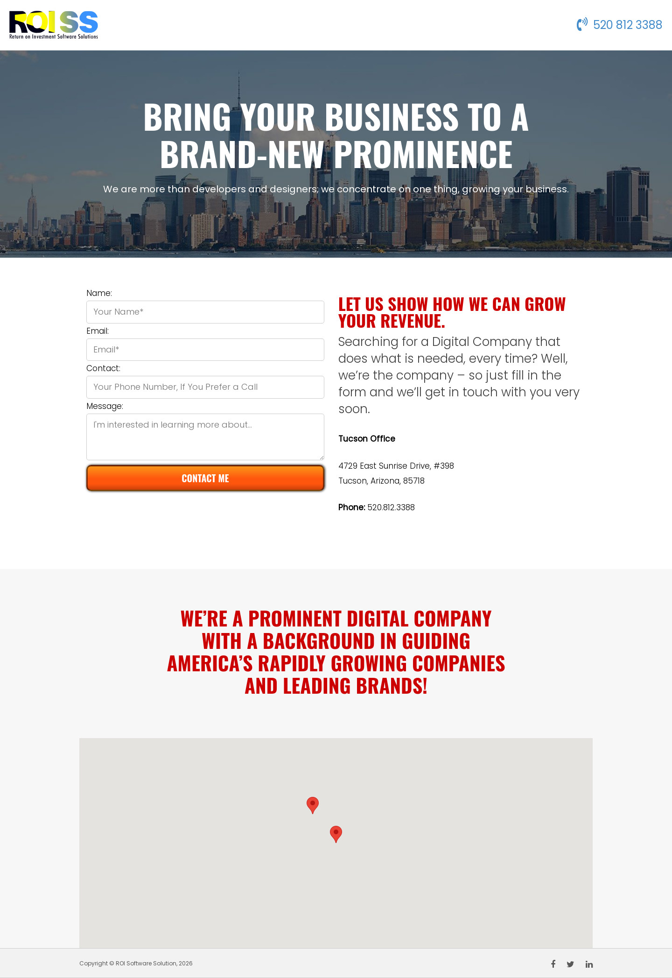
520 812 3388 (620, 25)
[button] (336, 834)
